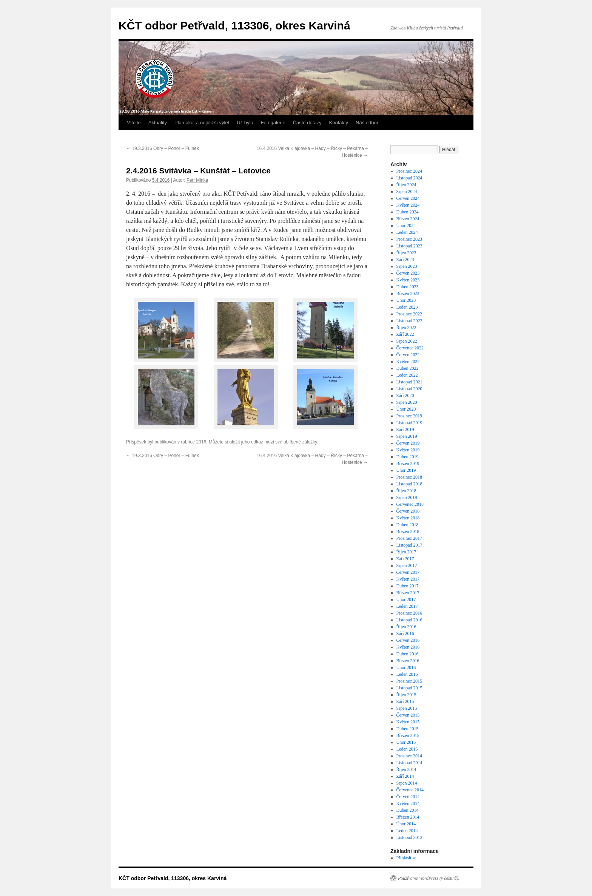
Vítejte (134, 122)
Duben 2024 (407, 212)
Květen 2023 (408, 280)
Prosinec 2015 (409, 681)
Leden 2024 (407, 232)
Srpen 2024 (406, 191)
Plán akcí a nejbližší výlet (201, 122)
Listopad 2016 (409, 620)
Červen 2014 (408, 796)
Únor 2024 (406, 225)
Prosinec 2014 (409, 756)
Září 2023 (405, 259)
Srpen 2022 (406, 341)
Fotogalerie (273, 122)
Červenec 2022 (410, 348)
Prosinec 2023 (409, 239)
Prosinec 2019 (409, 416)
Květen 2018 (408, 518)
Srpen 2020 (406, 402)
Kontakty (338, 122)
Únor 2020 (406, 409)
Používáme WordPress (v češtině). (428, 878)
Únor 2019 (406, 470)
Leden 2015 (407, 749)
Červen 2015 (408, 715)
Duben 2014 (407, 810)
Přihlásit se (406, 857)
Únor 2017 (406, 599)
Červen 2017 (408, 572)
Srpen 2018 (406, 497)
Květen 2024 (408, 205)
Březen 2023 (407, 293)
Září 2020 (405, 395)
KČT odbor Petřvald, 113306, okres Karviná (234, 25)
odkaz (257, 442)
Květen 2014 (408, 803)
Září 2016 (405, 633)
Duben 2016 (407, 654)
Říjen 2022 (406, 327)
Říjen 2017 (406, 552)
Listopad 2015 (409, 688)
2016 (201, 442)
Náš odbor (367, 122)
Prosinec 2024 (409, 171)
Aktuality (157, 122)
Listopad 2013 (409, 837)
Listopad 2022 (409, 320)
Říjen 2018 (406, 490)
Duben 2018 (407, 524)
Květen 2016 (408, 647)
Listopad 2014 (409, 762)
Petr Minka (197, 180)
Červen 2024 (408, 198)
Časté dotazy (307, 122)
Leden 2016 (407, 674)
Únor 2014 (406, 823)
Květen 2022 (408, 361)
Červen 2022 (408, 354)
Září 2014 (405, 776)
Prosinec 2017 (409, 538)
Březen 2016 (407, 660)
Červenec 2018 (410, 504)
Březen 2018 (407, 531)
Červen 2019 (408, 443)
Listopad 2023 (409, 246)
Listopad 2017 (409, 545)
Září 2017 (405, 558)
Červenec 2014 (410, 789)
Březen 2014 (407, 817)
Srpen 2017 (406, 565)
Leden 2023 (407, 307)
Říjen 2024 (406, 184)
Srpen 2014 (406, 783)
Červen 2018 (408, 511)
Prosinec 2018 (409, 477)
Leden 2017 (407, 606)
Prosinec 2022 (409, 314)
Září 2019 (405, 429)
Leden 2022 (407, 375)
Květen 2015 (408, 722)
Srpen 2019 (406, 436)
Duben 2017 (407, 586)
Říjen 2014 (406, 769)
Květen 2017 (408, 579)
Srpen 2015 (406, 708)
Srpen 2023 (406, 266)
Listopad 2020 (409, 388)
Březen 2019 (407, 463)
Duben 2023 (407, 286)
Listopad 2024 (409, 178)
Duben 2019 (407, 456)
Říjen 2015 (406, 694)
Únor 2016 (406, 667)
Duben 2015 (407, 728)
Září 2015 (405, 701)
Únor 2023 (406, 300)
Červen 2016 (408, 640)
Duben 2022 (407, 368)
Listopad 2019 (409, 422)
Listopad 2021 (409, 382)
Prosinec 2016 (409, 613)
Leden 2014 (407, 830)
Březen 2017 (407, 592)
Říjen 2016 (406, 626)
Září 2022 (405, 334)
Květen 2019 (408, 450)
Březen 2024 (407, 218)
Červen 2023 (408, 273)
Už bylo (245, 122)
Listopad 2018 (409, 484)
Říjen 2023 (406, 252)
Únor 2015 (406, 742)
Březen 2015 (407, 735)
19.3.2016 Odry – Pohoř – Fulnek (162, 148)
